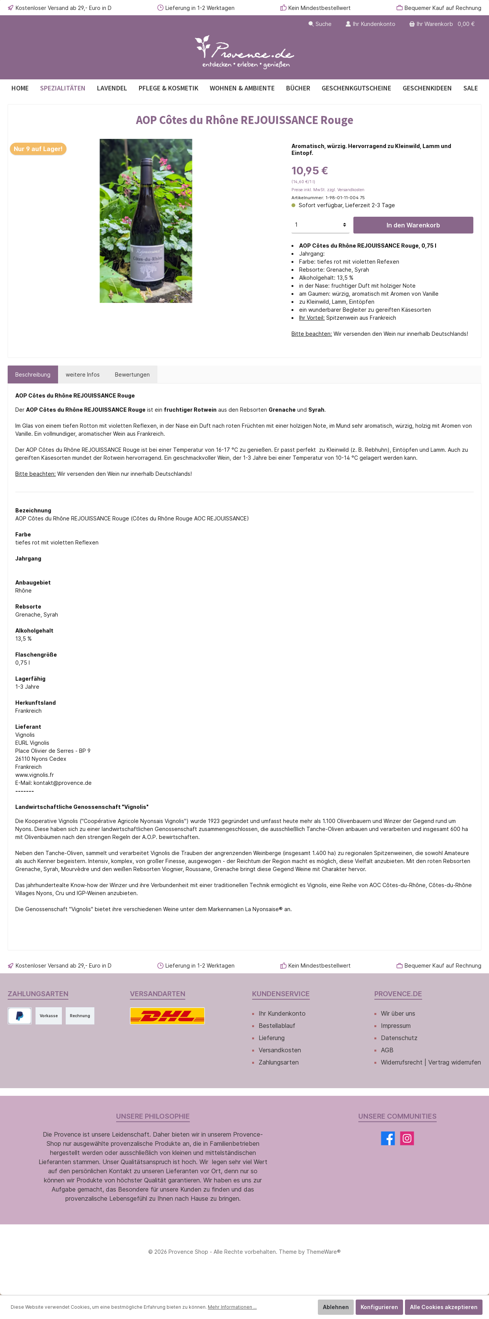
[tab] (33, 374)
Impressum (396, 1025)
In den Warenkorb (413, 225)
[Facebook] (388, 1138)
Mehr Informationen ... (232, 1307)
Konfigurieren (379, 1307)
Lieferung (272, 1038)
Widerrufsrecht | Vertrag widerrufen (431, 1062)
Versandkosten (280, 1050)
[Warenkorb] (442, 23)
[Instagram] (407, 1138)
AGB (387, 1050)
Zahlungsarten (279, 1062)
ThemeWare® (323, 1251)
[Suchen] (320, 23)
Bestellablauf (277, 1025)
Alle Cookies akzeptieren (444, 1307)
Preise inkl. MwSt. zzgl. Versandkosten (327, 189)
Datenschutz (399, 1038)
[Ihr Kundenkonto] (370, 23)
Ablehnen (336, 1307)
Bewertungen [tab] (132, 374)
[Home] (20, 88)
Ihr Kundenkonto (282, 1013)
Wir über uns (398, 1013)
